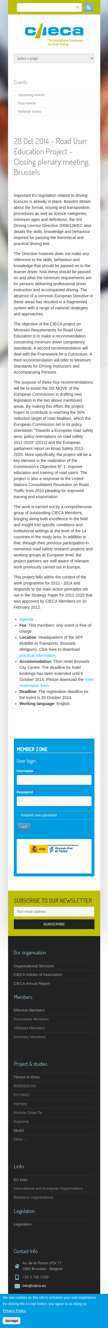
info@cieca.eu (34, 1286)
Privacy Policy (14, 1311)
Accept (11, 1321)
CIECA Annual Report (32, 983)
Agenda (26, 619)
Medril (19, 1130)
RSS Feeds (88, 7)
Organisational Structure (34, 966)
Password (26, 792)
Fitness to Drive (27, 1077)
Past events (27, 103)
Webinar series (29, 112)
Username (26, 771)
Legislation (23, 1224)
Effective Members (29, 1010)
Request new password (39, 815)
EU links (21, 1180)
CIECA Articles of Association (38, 974)
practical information (38, 655)
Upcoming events (31, 95)
